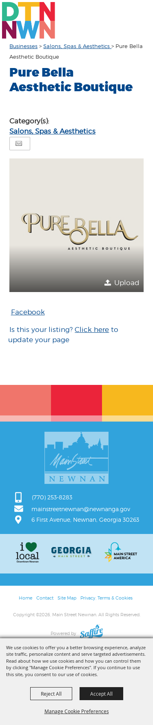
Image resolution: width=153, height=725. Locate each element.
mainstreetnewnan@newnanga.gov (80, 508)
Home (25, 598)
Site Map (67, 598)
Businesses (23, 46)
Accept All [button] (101, 693)
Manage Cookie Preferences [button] (76, 711)
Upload (127, 283)
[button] (76, 225)
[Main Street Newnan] (28, 20)
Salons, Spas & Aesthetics (77, 46)
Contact (44, 598)
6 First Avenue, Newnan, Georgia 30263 (85, 519)
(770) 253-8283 (52, 497)
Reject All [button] (51, 693)
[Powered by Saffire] (91, 633)
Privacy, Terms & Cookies (106, 598)
